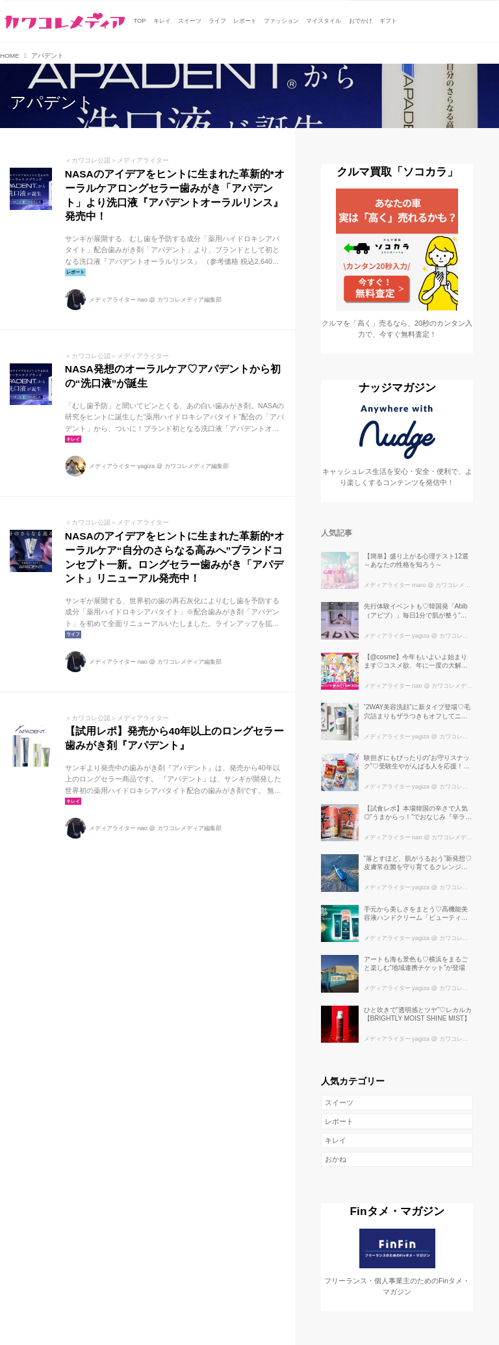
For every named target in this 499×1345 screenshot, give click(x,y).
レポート (339, 1121)
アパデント (52, 102)
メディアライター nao (118, 299)
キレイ (335, 1140)
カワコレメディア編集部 (189, 299)
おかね (335, 1159)
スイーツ (339, 1102)
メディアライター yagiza (122, 466)
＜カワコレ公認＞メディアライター (117, 160)
